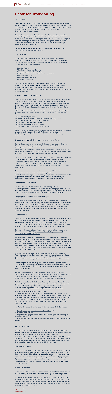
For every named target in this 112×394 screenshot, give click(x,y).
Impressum (18, 389)
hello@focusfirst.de (25, 31)
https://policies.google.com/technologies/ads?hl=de (34, 318)
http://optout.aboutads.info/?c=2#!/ (32, 122)
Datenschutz (27, 389)
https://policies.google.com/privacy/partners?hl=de (34, 311)
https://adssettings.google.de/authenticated (31, 315)
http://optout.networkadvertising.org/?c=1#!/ (46, 118)
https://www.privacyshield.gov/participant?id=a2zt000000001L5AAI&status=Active (39, 233)
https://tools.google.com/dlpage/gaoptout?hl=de (47, 288)
